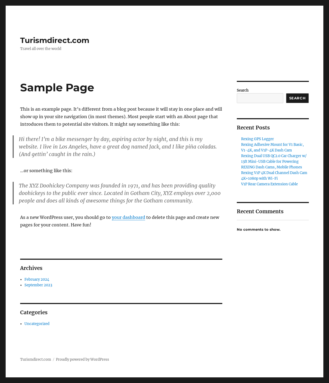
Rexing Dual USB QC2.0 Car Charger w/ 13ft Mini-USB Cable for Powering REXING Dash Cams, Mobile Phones (274, 161)
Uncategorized (36, 323)
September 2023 (38, 285)
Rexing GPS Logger (257, 139)
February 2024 (36, 279)
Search (243, 90)
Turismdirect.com (54, 40)
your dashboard (128, 217)
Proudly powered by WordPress (82, 359)
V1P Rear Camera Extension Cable (269, 184)
